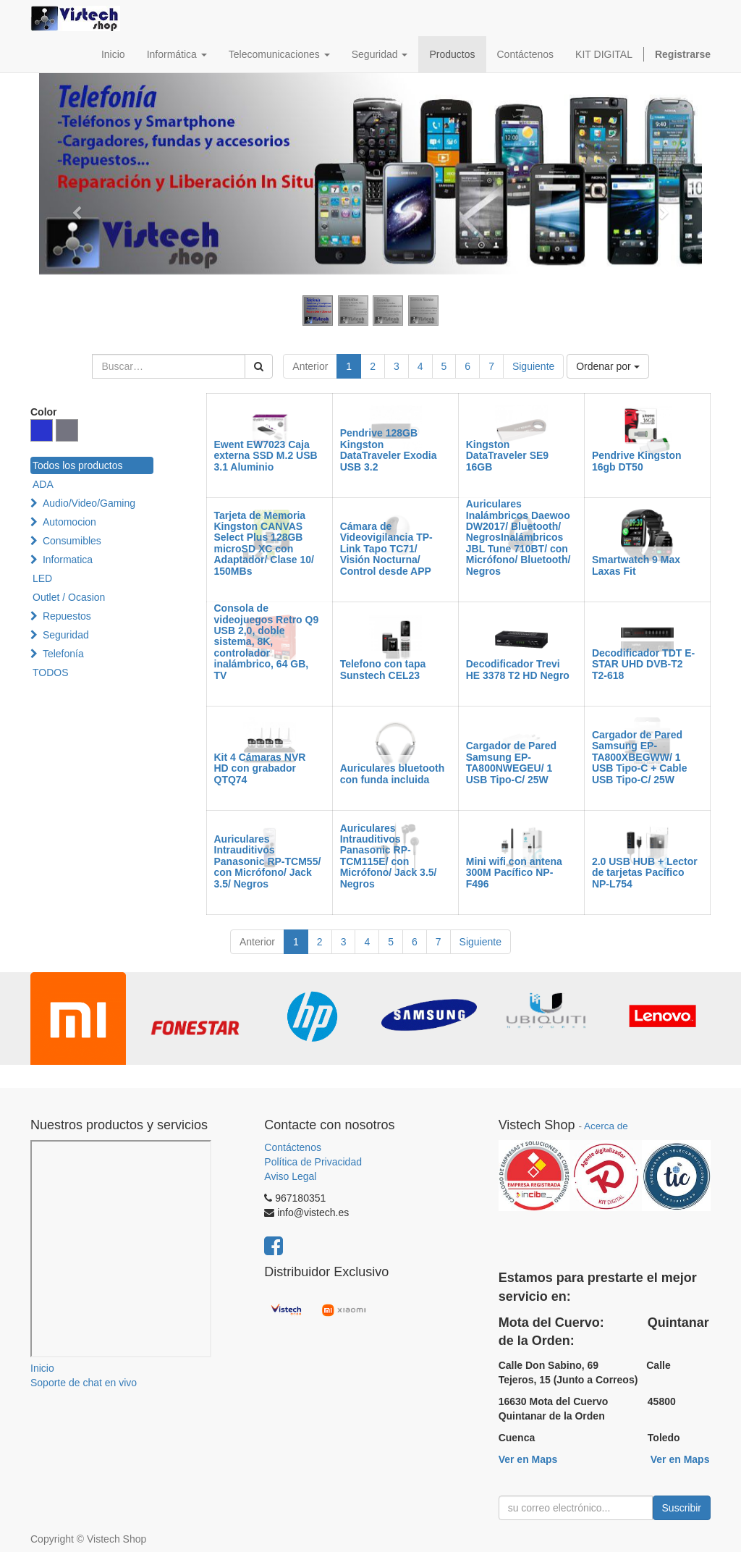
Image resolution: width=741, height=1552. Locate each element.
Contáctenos (292, 1147)
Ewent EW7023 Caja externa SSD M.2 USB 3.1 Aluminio (266, 456)
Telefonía (63, 653)
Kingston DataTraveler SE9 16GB (507, 456)
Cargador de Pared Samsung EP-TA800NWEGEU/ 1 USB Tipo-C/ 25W (511, 762)
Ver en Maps (528, 1459)
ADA (43, 484)
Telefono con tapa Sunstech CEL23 (383, 669)
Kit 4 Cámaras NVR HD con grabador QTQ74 (260, 768)
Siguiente (533, 366)
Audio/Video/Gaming (89, 503)
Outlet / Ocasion (69, 597)
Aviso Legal (290, 1176)
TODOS (51, 672)
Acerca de (606, 1126)
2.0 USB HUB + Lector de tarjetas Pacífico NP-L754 (645, 873)
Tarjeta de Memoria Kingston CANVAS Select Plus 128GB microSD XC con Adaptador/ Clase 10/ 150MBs (264, 543)
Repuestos (67, 616)
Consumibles (72, 541)
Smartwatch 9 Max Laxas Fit (636, 565)
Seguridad (66, 635)
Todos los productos (78, 465)
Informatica (68, 559)
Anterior (310, 366)
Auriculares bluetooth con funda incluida (392, 773)
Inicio (42, 1368)
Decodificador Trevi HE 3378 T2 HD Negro (517, 669)
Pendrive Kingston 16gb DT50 (637, 461)
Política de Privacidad (313, 1162)
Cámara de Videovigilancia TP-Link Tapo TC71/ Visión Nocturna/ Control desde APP (386, 548)
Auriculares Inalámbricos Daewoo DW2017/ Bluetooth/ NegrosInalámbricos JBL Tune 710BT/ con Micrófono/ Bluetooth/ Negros (518, 537)
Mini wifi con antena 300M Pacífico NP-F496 (514, 873)
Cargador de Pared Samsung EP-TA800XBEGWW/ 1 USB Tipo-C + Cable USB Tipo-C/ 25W (639, 757)
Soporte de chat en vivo (83, 1382)
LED (42, 578)
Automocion (69, 522)
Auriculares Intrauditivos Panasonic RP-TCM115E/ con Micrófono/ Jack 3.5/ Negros (388, 856)
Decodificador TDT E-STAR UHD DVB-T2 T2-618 (643, 664)
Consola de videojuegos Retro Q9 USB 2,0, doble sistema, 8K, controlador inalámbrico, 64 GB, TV (266, 641)
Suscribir (681, 1508)
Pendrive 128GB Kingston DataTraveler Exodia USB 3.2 (388, 449)
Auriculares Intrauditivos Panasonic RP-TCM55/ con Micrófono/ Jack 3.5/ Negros (267, 861)
